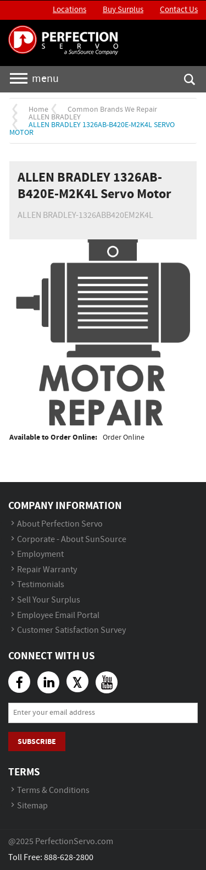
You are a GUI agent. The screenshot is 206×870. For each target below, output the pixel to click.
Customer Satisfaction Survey (71, 630)
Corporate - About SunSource (71, 539)
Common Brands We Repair (112, 109)
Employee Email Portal (58, 615)
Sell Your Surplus (48, 600)
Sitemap (32, 806)
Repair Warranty (47, 570)
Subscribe (37, 741)
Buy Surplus (123, 9)
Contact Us (179, 9)
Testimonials (40, 584)
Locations (69, 9)
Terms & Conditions (53, 790)
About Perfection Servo (60, 524)
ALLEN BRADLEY (55, 117)
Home (38, 109)
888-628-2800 (68, 857)
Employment (40, 554)
